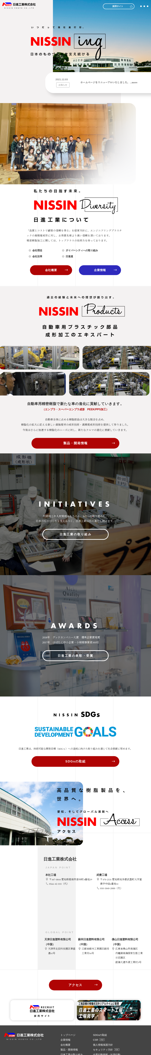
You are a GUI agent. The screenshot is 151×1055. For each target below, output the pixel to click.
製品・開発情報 (75, 443)
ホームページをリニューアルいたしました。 (108, 82)
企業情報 (100, 270)
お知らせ (63, 85)
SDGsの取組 (75, 797)
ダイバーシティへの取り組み (83, 250)
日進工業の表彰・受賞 (75, 699)
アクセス (75, 1041)
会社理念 (37, 250)
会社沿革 (37, 256)
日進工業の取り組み (75, 547)
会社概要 (51, 270)
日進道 (70, 256)
